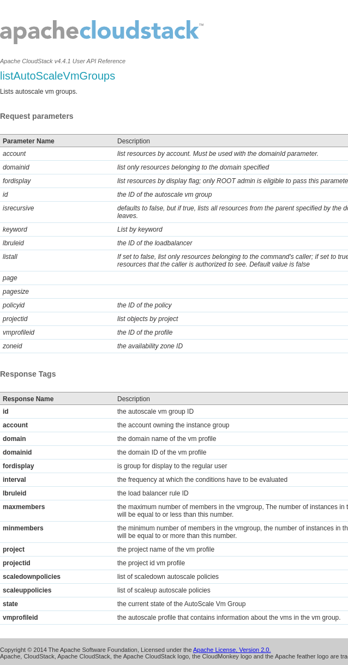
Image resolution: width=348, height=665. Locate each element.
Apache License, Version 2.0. (232, 649)
